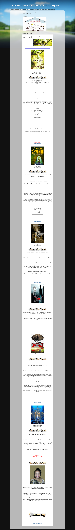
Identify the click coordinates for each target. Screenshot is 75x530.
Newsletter (32, 508)
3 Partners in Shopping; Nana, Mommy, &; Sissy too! (34, 5)
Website (28, 508)
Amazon (39, 143)
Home (14, 9)
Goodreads (36, 143)
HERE (31, 519)
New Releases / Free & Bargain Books (46, 9)
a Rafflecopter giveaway (37, 523)
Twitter (39, 508)
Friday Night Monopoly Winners (31, 9)
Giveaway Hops (20, 9)
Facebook (36, 508)
